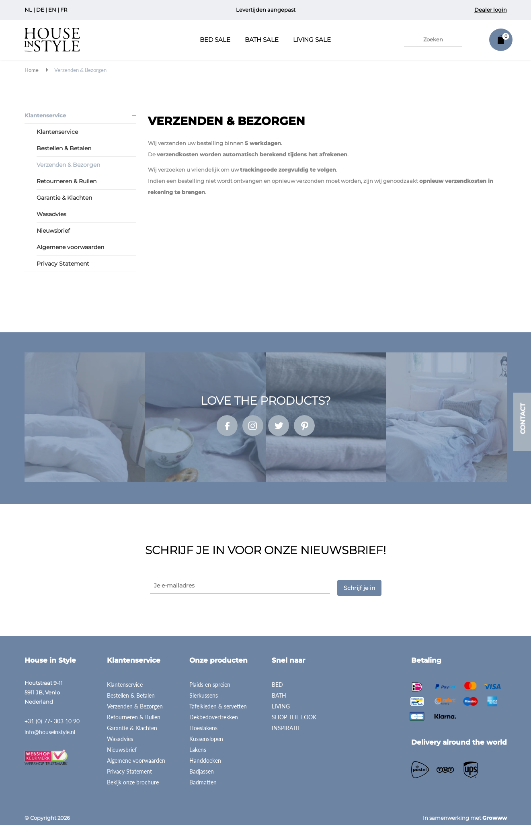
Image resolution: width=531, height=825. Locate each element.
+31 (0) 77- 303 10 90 (52, 717)
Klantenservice (45, 115)
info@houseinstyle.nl (50, 728)
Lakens (197, 746)
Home (32, 70)
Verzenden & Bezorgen (80, 70)
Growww (494, 815)
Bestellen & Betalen (64, 148)
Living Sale (312, 39)
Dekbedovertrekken (213, 714)
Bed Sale (215, 39)
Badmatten (203, 779)
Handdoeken (205, 757)
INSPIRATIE (286, 725)
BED (277, 681)
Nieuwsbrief (53, 230)
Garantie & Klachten (64, 197)
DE (40, 9)
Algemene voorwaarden (70, 247)
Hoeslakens (203, 725)
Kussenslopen (206, 736)
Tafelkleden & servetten (218, 703)
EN (52, 9)
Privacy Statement (63, 263)
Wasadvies (51, 214)
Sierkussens (203, 692)
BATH (279, 692)
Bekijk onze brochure (133, 779)
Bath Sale (262, 39)
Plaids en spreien (209, 681)
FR (63, 9)
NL (28, 9)
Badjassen (201, 768)
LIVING (281, 703)
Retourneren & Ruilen (66, 181)
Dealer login (490, 9)
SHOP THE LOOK (294, 714)
